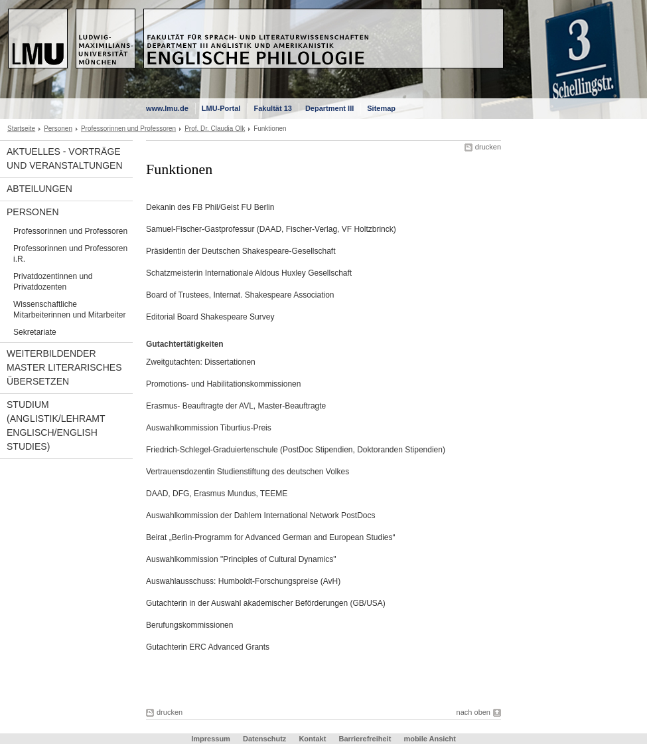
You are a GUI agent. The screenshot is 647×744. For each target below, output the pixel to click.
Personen (58, 128)
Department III (329, 108)
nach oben (473, 712)
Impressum (210, 739)
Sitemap (381, 108)
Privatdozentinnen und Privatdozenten (52, 282)
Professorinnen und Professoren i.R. (70, 254)
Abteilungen (39, 188)
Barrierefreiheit (365, 739)
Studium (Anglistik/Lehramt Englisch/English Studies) (56, 425)
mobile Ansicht (429, 739)
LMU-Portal (221, 108)
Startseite (21, 128)
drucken (488, 147)
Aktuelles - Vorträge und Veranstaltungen (65, 158)
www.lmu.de (167, 108)
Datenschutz (264, 739)
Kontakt (312, 739)
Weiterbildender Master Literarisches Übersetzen (64, 367)
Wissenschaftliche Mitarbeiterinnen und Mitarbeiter (69, 310)
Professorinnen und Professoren (128, 128)
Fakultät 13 (272, 108)
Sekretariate (34, 332)
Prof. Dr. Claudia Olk (214, 128)
